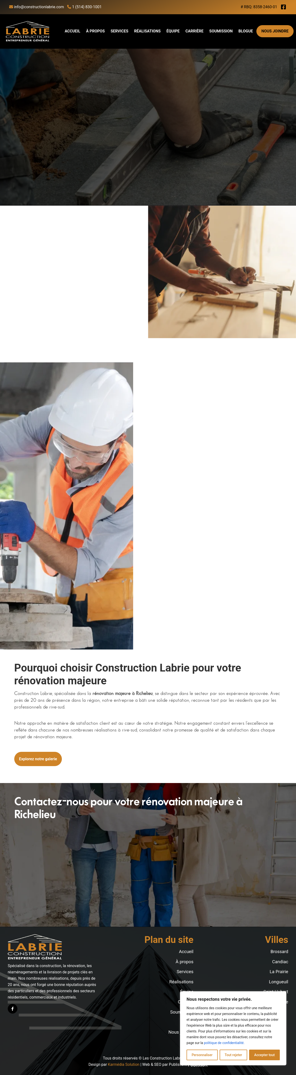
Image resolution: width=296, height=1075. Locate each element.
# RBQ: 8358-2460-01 (259, 7)
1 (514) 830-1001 (84, 7)
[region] (233, 1028)
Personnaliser (202, 1055)
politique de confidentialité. (224, 1043)
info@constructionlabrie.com (36, 7)
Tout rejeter (233, 1055)
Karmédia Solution (123, 1064)
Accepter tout (264, 1055)
